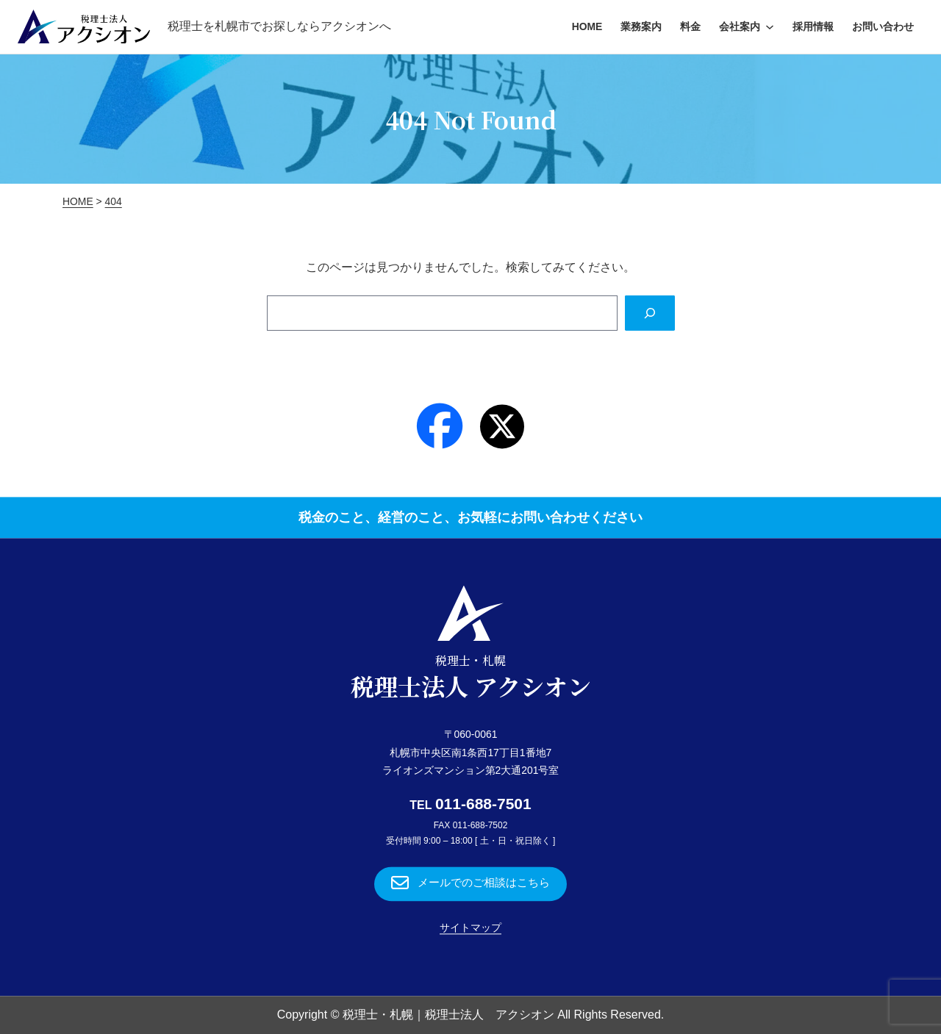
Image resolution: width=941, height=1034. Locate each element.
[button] (470, 884)
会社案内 (739, 26)
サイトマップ (470, 928)
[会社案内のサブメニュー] (769, 26)
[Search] (649, 313)
